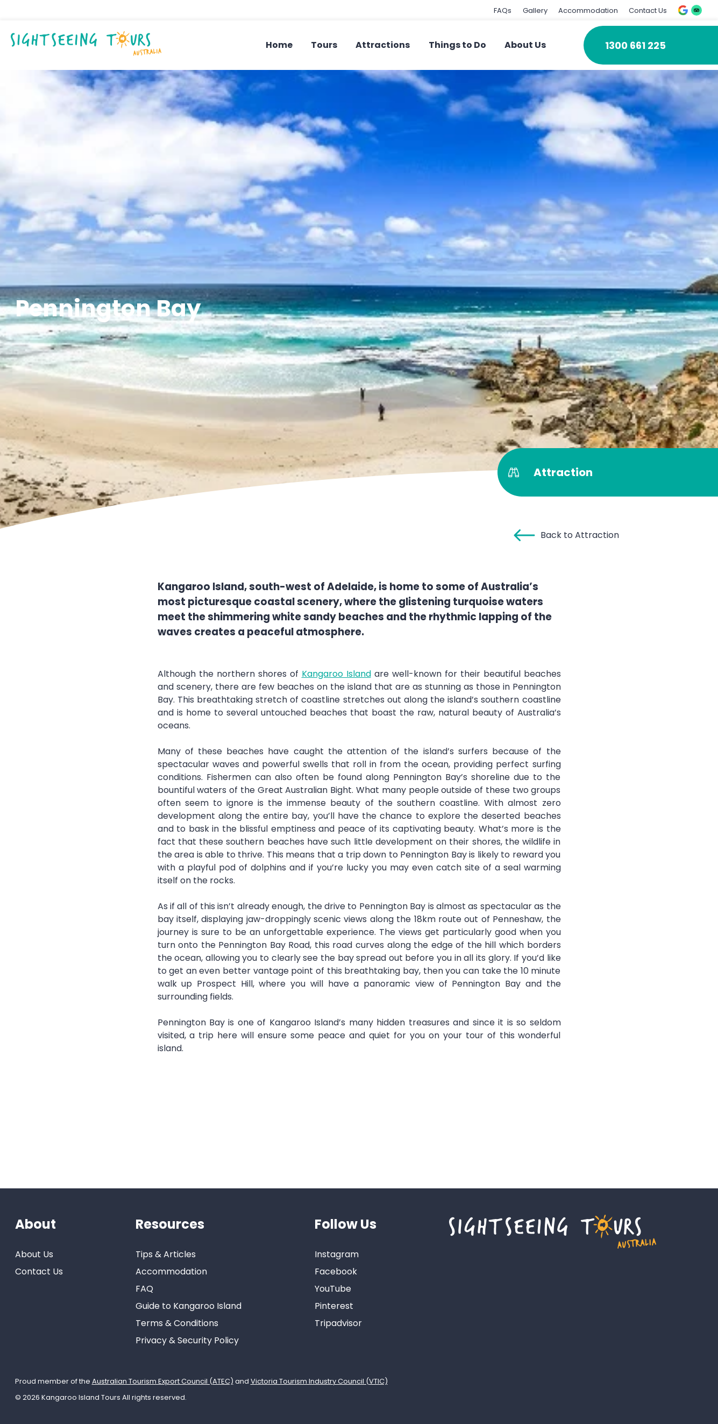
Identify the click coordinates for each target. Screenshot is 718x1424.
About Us (525, 45)
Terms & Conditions (177, 1323)
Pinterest (334, 1306)
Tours (324, 45)
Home (279, 45)
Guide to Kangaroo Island (188, 1306)
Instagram (337, 1254)
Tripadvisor (338, 1323)
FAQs (502, 10)
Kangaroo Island (336, 674)
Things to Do (457, 45)
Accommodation (588, 10)
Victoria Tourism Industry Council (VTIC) (319, 1381)
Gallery (535, 10)
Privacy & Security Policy (187, 1340)
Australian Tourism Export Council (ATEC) (162, 1381)
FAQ (144, 1289)
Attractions (383, 45)
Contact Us (648, 10)
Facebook (336, 1271)
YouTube (333, 1289)
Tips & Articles (166, 1254)
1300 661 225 (635, 45)
